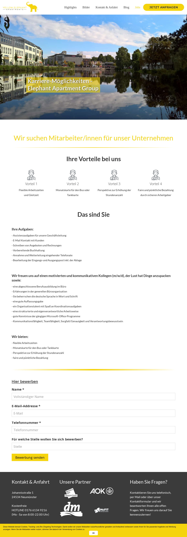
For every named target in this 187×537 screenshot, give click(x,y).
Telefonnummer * (26, 422)
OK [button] (93, 533)
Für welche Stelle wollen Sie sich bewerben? (47, 439)
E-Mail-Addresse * (26, 406)
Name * (18, 389)
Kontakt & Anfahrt (107, 7)
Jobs (137, 7)
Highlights (70, 7)
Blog (126, 7)
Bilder (86, 7)
